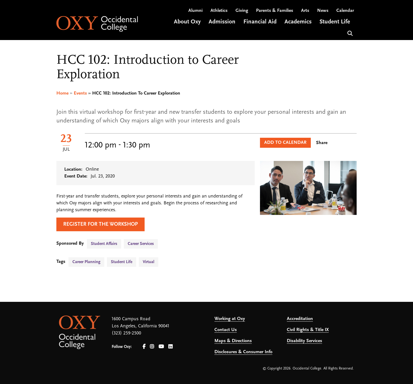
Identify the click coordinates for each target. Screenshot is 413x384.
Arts (305, 10)
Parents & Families (274, 10)
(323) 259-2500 (126, 333)
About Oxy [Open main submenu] (187, 22)
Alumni (195, 10)
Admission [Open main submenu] (222, 22)
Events (80, 93)
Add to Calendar (285, 142)
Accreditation (300, 318)
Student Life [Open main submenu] (334, 22)
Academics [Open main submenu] (298, 22)
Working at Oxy (229, 318)
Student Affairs (104, 244)
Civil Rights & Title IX (308, 329)
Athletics (219, 10)
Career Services (141, 244)
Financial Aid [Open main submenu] (260, 22)
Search (349, 32)
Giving (241, 10)
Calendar (345, 10)
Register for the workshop (100, 224)
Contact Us (225, 329)
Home (62, 93)
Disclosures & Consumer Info (243, 352)
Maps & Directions (233, 340)
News (322, 10)
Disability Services (304, 340)
